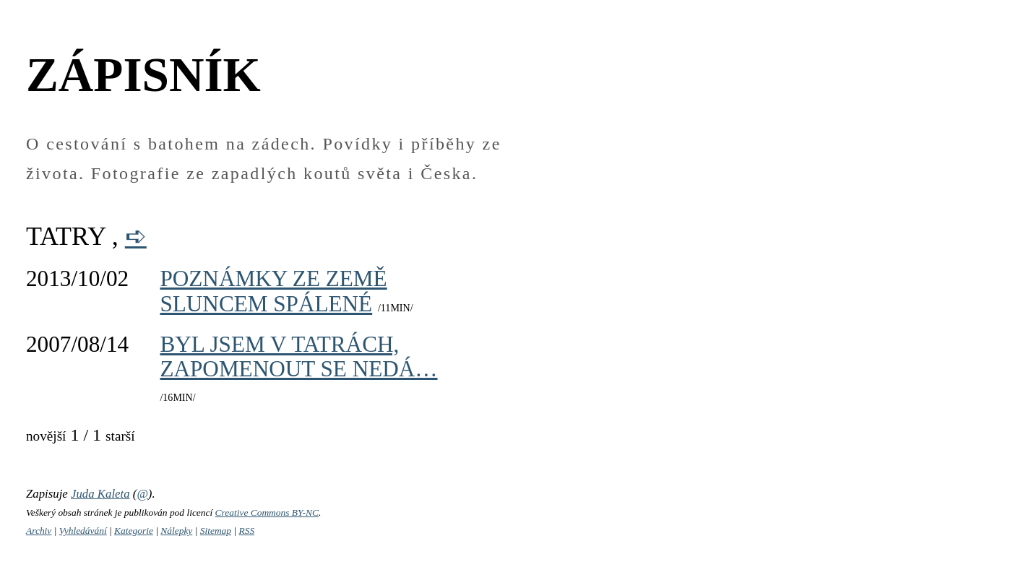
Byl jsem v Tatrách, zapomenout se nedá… (298, 356)
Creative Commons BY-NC (267, 512)
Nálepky (176, 530)
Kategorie (133, 530)
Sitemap (215, 530)
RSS (246, 530)
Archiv (38, 530)
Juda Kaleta (100, 494)
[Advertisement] (708, 265)
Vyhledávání (83, 530)
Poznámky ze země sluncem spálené (273, 291)
